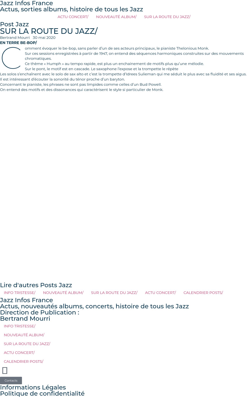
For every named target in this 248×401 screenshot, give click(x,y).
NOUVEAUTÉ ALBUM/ (116, 16)
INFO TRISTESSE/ (19, 292)
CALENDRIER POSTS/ (203, 292)
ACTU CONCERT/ (73, 16)
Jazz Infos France (26, 300)
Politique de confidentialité (42, 393)
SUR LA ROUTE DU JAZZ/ (167, 16)
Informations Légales (33, 387)
